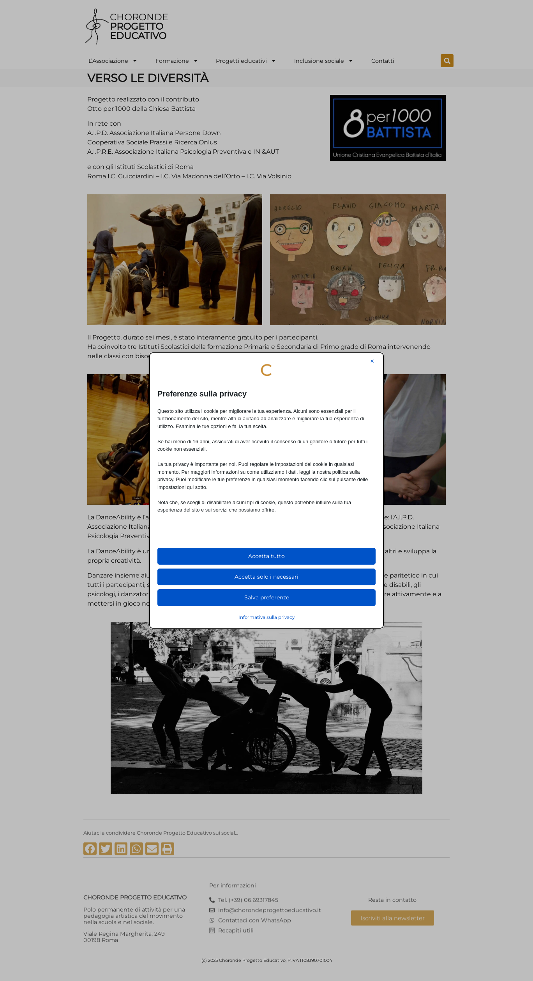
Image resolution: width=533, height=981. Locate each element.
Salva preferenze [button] (266, 597)
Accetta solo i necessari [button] (266, 576)
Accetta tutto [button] (266, 556)
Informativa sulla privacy (266, 617)
